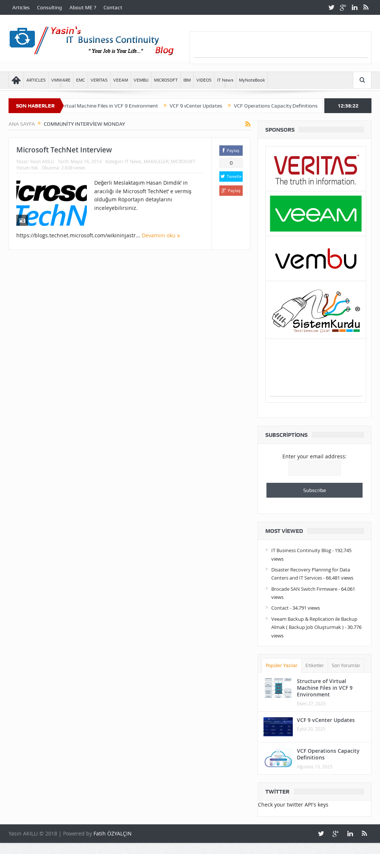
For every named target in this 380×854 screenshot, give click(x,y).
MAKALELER (156, 161)
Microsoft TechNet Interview (64, 150)
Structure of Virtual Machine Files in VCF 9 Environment (101, 106)
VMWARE (61, 80)
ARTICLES (36, 80)
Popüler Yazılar (282, 665)
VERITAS (99, 80)
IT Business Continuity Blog (301, 550)
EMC (80, 80)
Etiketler (314, 665)
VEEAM (120, 80)
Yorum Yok (27, 168)
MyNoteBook (252, 80)
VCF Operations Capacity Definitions (282, 106)
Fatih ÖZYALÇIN (113, 833)
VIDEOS (204, 80)
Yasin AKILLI (42, 161)
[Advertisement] (280, 46)
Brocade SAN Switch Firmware (304, 589)
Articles (21, 7)
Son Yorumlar (346, 665)
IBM (187, 80)
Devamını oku (161, 235)
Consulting (49, 7)
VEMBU (141, 80)
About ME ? (82, 7)
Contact (113, 7)
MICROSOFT (166, 80)
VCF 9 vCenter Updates (202, 106)
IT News (225, 80)
